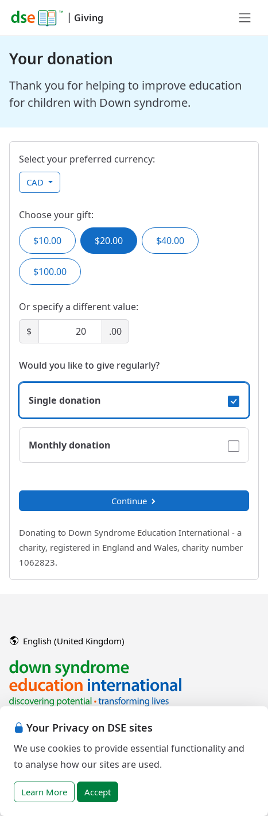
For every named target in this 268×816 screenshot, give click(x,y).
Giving (88, 17)
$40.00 (170, 240)
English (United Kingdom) (67, 641)
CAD (36, 182)
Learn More (44, 792)
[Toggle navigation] (245, 18)
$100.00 (50, 271)
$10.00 (47, 240)
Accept (97, 792)
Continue (134, 500)
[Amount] (70, 331)
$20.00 (109, 240)
